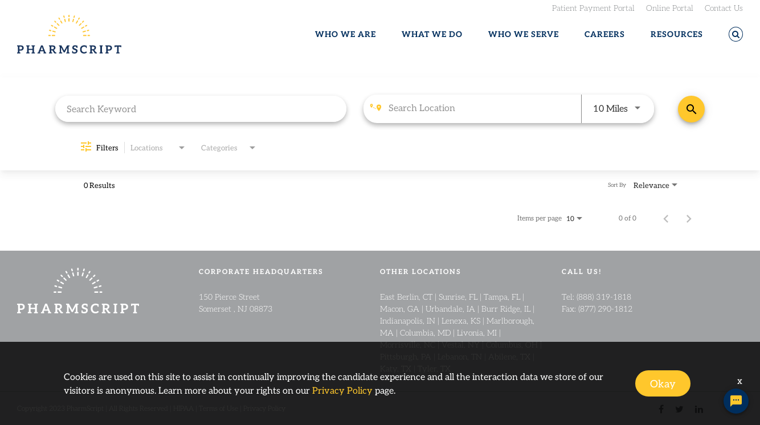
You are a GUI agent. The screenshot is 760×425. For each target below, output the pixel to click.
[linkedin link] (699, 408)
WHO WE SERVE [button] (523, 34)
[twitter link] (679, 408)
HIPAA (183, 408)
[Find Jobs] (691, 109)
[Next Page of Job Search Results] (688, 217)
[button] (736, 34)
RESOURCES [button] (677, 34)
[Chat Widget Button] (736, 401)
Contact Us (724, 7)
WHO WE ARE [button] (345, 34)
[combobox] (201, 108)
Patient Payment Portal (593, 7)
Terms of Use (218, 408)
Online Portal (669, 7)
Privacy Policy (264, 408)
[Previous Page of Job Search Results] (666, 217)
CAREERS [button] (605, 34)
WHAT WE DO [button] (432, 34)
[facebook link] (661, 408)
